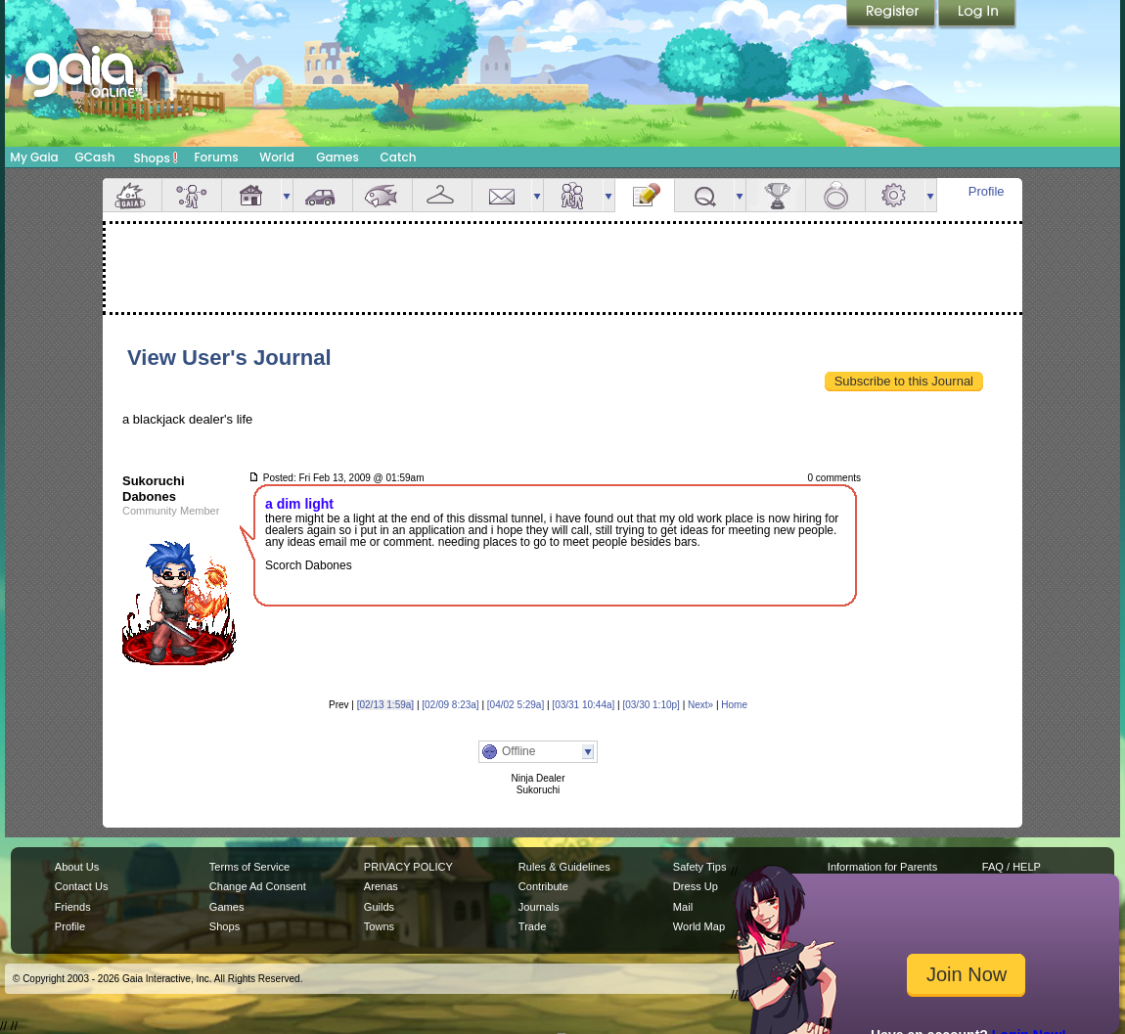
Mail (501, 195)
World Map (699, 926)
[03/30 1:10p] (650, 704)
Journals (539, 907)
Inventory (442, 195)
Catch (399, 157)
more (286, 195)
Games (337, 157)
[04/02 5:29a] (515, 704)
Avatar (191, 195)
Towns (379, 926)
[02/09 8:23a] (450, 704)
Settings (895, 195)
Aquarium (382, 195)
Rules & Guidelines (564, 867)
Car (322, 195)
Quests (704, 195)
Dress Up (695, 886)
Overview (132, 195)
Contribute (543, 886)
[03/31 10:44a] (583, 704)
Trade (532, 926)
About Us (77, 867)
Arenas (381, 886)
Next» (700, 704)
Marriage (835, 195)
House (251, 195)
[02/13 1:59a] (385, 704)
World (276, 157)
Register (892, 14)
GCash (95, 157)
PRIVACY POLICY (408, 867)
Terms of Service (249, 867)
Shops (156, 157)
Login (977, 14)
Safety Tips (700, 867)
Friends (573, 195)
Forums (216, 157)
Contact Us (82, 886)
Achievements (775, 195)
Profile (986, 191)
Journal (644, 195)
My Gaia (34, 157)
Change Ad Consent (257, 886)
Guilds (379, 907)
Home (734, 704)
